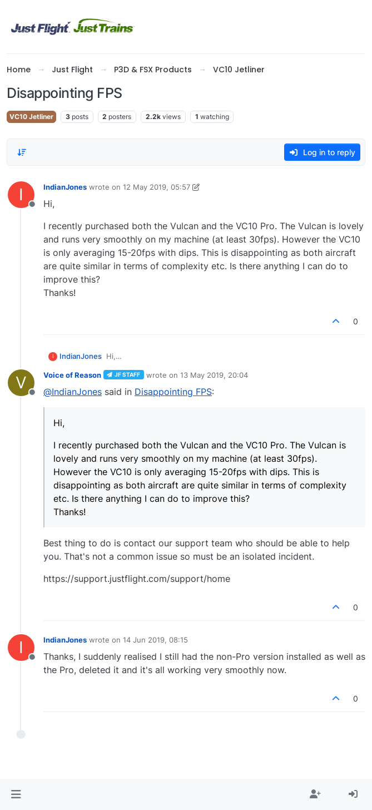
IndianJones (65, 186)
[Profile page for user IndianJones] (21, 194)
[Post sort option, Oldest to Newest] (22, 152)
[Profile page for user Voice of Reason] (21, 382)
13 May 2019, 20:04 (214, 375)
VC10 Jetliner (31, 116)
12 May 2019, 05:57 (156, 186)
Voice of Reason (72, 375)
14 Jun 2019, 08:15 (155, 639)
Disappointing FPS (173, 391)
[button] (15, 794)
